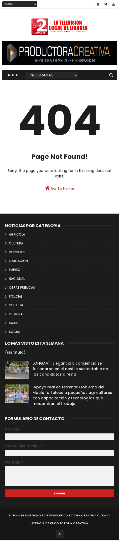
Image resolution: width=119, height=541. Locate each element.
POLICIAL (15, 297)
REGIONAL (16, 315)
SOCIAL (14, 332)
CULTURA (16, 244)
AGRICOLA (17, 235)
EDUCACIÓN (18, 261)
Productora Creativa (69, 524)
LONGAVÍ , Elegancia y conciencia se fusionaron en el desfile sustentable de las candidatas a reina (70, 370)
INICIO (13, 75)
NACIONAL (17, 279)
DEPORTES (17, 253)
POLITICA (16, 306)
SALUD (14, 323)
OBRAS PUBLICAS (22, 288)
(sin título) (15, 353)
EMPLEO (14, 270)
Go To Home (59, 189)
